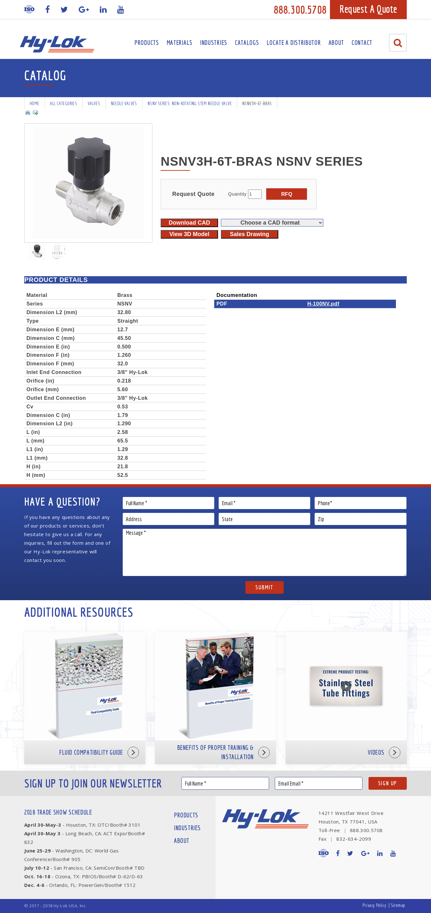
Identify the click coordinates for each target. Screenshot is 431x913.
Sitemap (398, 905)
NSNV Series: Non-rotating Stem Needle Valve (190, 103)
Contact (362, 42)
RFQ (286, 194)
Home (35, 103)
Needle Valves (124, 103)
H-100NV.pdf (323, 303)
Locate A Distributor (294, 42)
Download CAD (189, 222)
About (336, 42)
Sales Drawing (249, 234)
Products (147, 42)
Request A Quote (368, 9)
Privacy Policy (374, 905)
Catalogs (247, 42)
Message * (264, 552)
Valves (94, 103)
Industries (213, 42)
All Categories (63, 103)
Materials (180, 42)
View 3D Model (189, 234)
